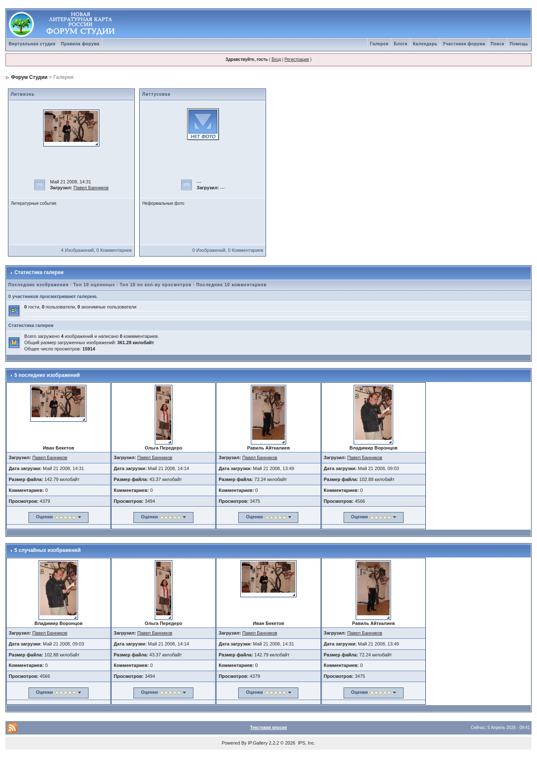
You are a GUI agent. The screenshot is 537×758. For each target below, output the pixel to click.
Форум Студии (29, 77)
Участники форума (464, 44)
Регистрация (296, 59)
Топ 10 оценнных (94, 284)
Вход (276, 59)
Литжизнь (23, 94)
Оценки (44, 516)
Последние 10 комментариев (231, 284)
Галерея (379, 44)
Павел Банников (91, 187)
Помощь (519, 44)
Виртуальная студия (32, 44)
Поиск (498, 44)
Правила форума (80, 44)
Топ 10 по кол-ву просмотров (156, 284)
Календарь (425, 44)
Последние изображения (38, 284)
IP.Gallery (258, 742)
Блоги (400, 44)
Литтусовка (156, 94)
